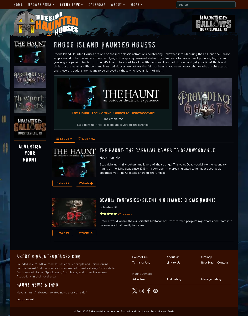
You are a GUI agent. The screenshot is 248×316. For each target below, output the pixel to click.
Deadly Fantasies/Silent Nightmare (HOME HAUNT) (158, 200)
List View (64, 138)
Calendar (97, 4)
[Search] (206, 4)
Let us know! (25, 299)
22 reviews (125, 214)
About (116, 4)
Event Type (70, 4)
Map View (86, 138)
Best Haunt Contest (214, 262)
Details (62, 183)
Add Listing (174, 279)
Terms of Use (141, 262)
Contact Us (140, 257)
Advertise (138, 279)
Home (18, 4)
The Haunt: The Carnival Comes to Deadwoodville (113, 113)
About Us (173, 257)
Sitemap (206, 257)
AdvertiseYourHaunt (30, 153)
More (135, 4)
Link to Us (173, 262)
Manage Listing (211, 279)
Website (86, 183)
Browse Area (39, 4)
